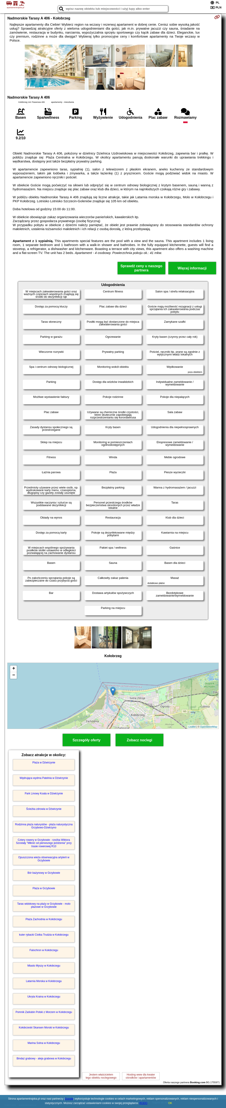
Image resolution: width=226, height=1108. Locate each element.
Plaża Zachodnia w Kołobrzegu (44, 919)
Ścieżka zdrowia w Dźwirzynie (43, 808)
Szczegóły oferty (86, 740)
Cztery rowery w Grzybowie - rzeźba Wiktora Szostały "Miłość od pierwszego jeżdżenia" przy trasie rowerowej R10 (44, 843)
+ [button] (13, 669)
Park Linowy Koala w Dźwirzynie (44, 793)
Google (69, 1098)
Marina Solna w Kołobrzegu (44, 1043)
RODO (143, 1103)
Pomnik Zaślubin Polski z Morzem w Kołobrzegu (43, 1012)
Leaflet (192, 726)
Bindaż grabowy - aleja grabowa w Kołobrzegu (44, 1058)
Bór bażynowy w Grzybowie (44, 872)
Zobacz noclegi (139, 740)
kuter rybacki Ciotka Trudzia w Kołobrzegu (43, 934)
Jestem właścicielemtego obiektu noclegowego (101, 1076)
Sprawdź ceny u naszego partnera (141, 268)
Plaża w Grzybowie (43, 888)
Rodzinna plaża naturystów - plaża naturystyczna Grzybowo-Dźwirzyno (44, 826)
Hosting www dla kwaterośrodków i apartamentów (141, 1076)
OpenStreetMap (208, 726)
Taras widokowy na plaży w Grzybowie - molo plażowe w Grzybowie (43, 905)
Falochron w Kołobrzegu (44, 950)
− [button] (13, 675)
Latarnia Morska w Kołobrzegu (44, 981)
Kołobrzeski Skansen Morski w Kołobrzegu (44, 1027)
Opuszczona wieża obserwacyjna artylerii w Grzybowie (43, 859)
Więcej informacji (192, 268)
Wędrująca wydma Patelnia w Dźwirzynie (44, 778)
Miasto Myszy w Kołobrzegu (43, 965)
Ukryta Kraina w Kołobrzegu (43, 996)
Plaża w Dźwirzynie (43, 762)
